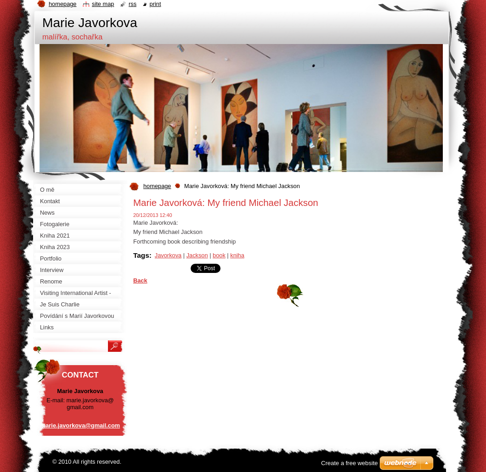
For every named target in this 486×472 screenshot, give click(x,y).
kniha (237, 255)
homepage (157, 186)
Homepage (62, 3)
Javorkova (168, 255)
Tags (141, 255)
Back (140, 280)
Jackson (197, 255)
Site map (103, 3)
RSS (132, 3)
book (219, 255)
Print (155, 3)
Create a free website (349, 463)
